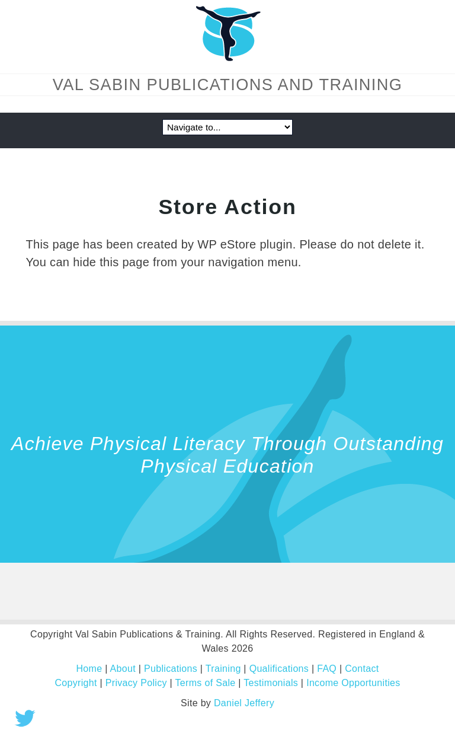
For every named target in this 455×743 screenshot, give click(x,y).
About (123, 669)
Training (223, 669)
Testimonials (270, 683)
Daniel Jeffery (244, 703)
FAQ (327, 669)
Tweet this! (25, 718)
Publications (170, 669)
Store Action (227, 207)
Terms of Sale (205, 683)
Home (89, 669)
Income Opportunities (353, 683)
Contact (362, 669)
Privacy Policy (136, 683)
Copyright (76, 683)
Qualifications (279, 669)
